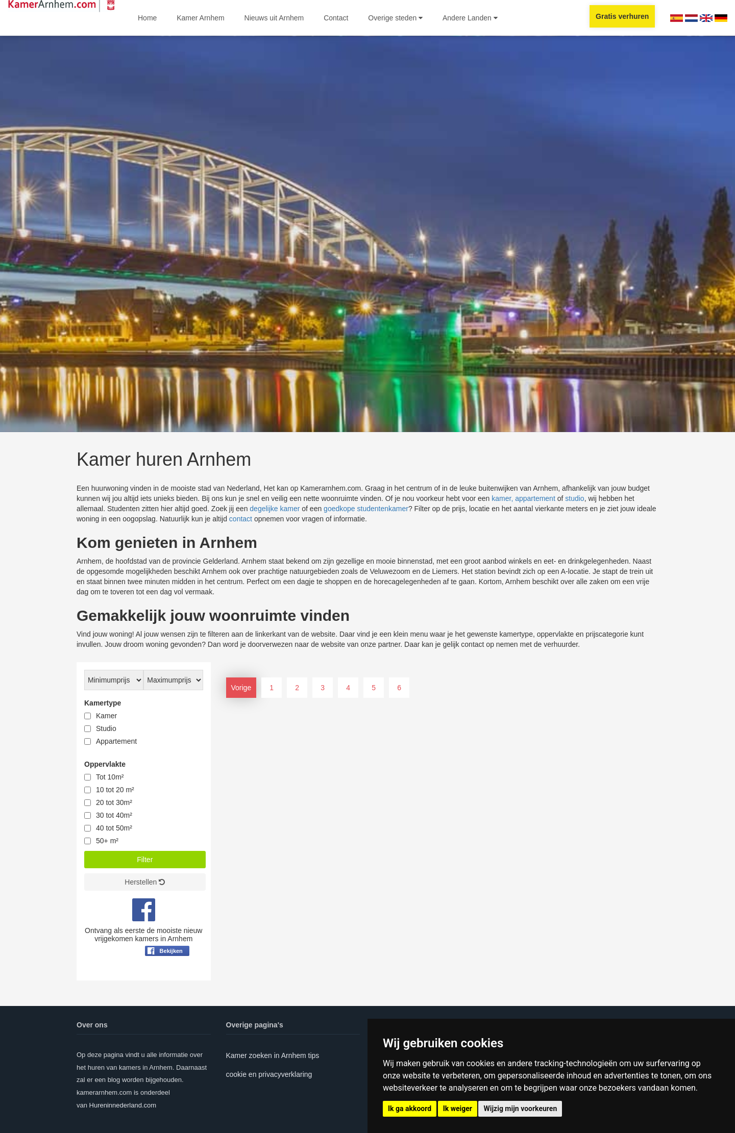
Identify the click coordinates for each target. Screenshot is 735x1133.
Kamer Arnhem (200, 18)
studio (574, 498)
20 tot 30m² (114, 802)
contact (240, 519)
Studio (106, 728)
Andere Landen (470, 18)
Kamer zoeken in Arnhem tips (273, 1055)
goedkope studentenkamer (366, 509)
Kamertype (102, 703)
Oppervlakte (105, 764)
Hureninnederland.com (123, 1105)
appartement (535, 498)
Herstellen (145, 882)
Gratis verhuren (622, 16)
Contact (336, 18)
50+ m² (107, 841)
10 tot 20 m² (115, 790)
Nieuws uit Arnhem (274, 18)
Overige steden (395, 18)
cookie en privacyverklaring (269, 1074)
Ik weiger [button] (457, 1108)
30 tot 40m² (114, 815)
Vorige (241, 688)
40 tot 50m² (114, 828)
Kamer (106, 716)
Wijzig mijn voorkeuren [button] (520, 1108)
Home (147, 18)
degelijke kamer (275, 509)
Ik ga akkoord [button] (409, 1108)
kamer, (502, 498)
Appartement (116, 741)
